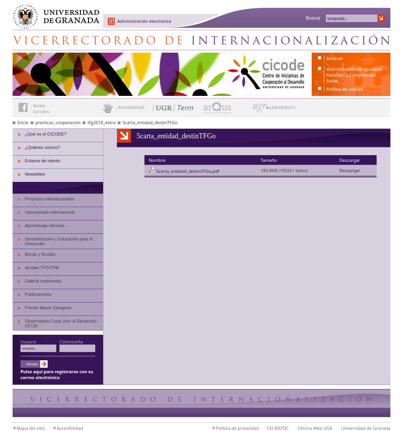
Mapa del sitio (31, 428)
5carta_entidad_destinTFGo (149, 122)
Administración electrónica (144, 21)
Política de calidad (344, 89)
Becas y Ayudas (40, 254)
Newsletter (35, 174)
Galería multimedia (43, 281)
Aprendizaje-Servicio (45, 225)
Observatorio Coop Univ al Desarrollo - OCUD (62, 323)
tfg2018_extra (101, 122)
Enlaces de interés (43, 160)
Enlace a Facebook (23, 107)
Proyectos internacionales (49, 198)
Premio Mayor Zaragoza (48, 307)
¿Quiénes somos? (42, 147)
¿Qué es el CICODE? (46, 134)
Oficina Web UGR (315, 428)
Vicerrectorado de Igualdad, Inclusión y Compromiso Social (354, 75)
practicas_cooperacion (58, 122)
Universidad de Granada (53, 12)
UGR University (274, 110)
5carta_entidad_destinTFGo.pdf (187, 171)
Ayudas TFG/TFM (42, 267)
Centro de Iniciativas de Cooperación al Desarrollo (201, 40)
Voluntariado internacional (50, 212)
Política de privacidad (237, 428)
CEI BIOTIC (278, 428)
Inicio (22, 122)
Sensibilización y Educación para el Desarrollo (58, 241)
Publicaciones (38, 294)
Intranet (334, 58)
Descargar (349, 170)
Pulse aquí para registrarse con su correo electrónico (56, 374)
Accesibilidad (70, 428)
